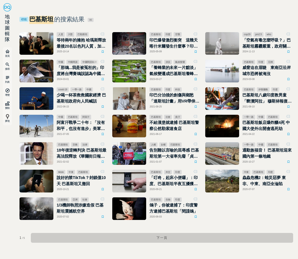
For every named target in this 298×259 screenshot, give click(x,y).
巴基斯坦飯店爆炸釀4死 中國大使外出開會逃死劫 (266, 125)
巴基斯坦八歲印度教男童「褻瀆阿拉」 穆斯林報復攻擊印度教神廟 (267, 98)
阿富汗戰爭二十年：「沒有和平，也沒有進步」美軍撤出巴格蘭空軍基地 (81, 126)
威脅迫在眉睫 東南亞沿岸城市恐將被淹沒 (266, 70)
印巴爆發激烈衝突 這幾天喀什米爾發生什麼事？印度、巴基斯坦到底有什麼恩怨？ (173, 43)
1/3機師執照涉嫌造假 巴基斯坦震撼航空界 (80, 208)
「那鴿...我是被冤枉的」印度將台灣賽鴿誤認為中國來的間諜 (81, 71)
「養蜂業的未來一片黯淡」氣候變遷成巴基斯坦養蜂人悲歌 (173, 71)
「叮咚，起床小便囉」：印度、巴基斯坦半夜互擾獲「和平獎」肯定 (173, 181)
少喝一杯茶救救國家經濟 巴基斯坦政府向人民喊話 (81, 98)
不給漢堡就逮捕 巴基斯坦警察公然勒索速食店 (174, 125)
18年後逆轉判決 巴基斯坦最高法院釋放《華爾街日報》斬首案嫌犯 (81, 153)
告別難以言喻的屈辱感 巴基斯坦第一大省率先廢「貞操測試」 (174, 153)
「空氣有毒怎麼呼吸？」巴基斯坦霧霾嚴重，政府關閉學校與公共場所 (266, 43)
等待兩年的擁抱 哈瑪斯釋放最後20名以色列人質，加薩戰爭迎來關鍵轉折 (81, 43)
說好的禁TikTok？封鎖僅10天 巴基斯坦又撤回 (81, 180)
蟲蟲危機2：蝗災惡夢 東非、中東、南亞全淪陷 (264, 180)
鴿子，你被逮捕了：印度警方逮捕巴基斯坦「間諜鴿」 (173, 208)
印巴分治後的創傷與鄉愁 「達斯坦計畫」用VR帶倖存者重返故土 (174, 98)
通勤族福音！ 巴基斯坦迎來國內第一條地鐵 (267, 153)
